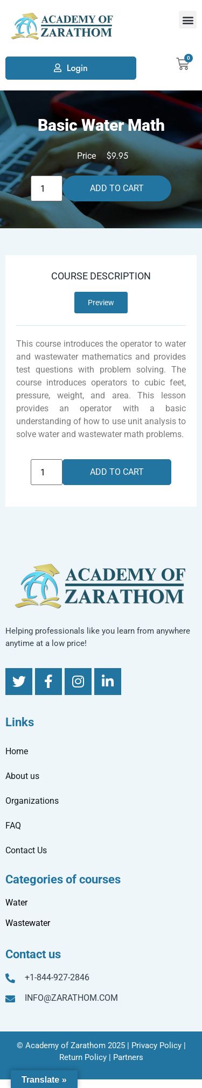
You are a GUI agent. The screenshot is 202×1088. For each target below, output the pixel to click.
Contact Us (26, 850)
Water (16, 902)
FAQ (13, 825)
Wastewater (27, 923)
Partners (128, 1057)
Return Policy (83, 1057)
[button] (188, 20)
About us (22, 776)
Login (77, 68)
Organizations (32, 801)
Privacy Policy (156, 1045)
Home (16, 751)
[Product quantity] (46, 188)
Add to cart (117, 188)
